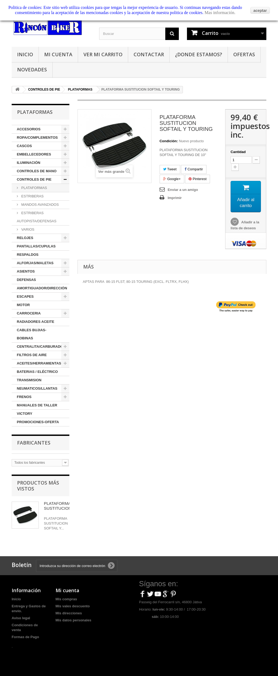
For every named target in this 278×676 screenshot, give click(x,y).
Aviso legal (21, 618)
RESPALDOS (27, 255)
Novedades (32, 69)
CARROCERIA (29, 313)
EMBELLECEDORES (34, 154)
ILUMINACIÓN (28, 163)
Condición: (169, 141)
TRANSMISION (29, 380)
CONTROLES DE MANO (37, 171)
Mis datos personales (73, 620)
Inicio (25, 54)
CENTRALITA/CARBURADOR (41, 346)
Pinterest (197, 179)
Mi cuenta (58, 54)
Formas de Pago (25, 637)
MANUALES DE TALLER (37, 405)
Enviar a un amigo (183, 190)
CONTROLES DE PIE (34, 179)
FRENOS (24, 397)
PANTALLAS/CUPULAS (36, 246)
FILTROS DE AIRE (32, 355)
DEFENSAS (26, 280)
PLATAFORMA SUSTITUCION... (59, 506)
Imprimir (175, 198)
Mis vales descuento (73, 606)
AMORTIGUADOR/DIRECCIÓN (42, 288)
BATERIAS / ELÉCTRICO (37, 372)
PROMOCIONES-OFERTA (38, 422)
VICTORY (24, 414)
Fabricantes (33, 442)
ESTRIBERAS (32, 196)
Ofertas (244, 54)
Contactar (149, 54)
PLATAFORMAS (33, 188)
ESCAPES (25, 296)
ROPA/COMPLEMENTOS (37, 137)
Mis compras (66, 599)
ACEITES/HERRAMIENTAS (39, 363)
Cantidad (238, 152)
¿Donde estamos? (198, 54)
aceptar (260, 10)
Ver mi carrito (102, 54)
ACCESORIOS (28, 129)
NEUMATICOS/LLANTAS (37, 388)
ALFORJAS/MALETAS (35, 263)
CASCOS (24, 146)
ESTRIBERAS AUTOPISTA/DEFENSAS (36, 217)
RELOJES (25, 238)
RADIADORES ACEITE (35, 322)
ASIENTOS (26, 271)
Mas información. (220, 12)
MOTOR (23, 305)
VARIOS (27, 229)
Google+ (172, 179)
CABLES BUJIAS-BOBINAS (31, 334)
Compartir (194, 169)
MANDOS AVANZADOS (39, 205)
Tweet (170, 169)
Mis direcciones (69, 613)
